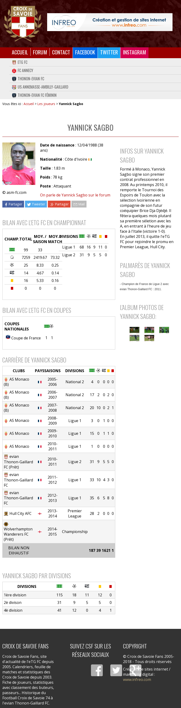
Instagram (134, 52)
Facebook (85, 52)
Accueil (20, 52)
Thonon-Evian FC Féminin (34, 95)
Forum (40, 52)
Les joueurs (46, 104)
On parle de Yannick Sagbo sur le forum (75, 195)
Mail (79, 204)
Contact (61, 52)
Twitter (109, 52)
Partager (13, 204)
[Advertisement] (147, 373)
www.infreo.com (137, 679)
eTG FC (19, 62)
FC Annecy (22, 70)
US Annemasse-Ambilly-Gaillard (40, 87)
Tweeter (36, 204)
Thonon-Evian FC (28, 78)
